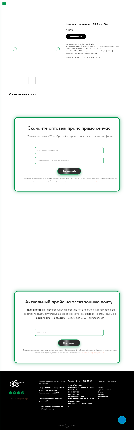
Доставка (101, 387)
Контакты (101, 394)
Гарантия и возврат (104, 390)
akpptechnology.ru (23, 398)
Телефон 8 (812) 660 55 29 (80, 381)
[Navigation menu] (4, 3)
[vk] (18, 392)
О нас (100, 399)
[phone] (10, 392)
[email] (14, 392)
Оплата (100, 392)
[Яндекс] (22, 392)
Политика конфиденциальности (78, 407)
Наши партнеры (103, 396)
